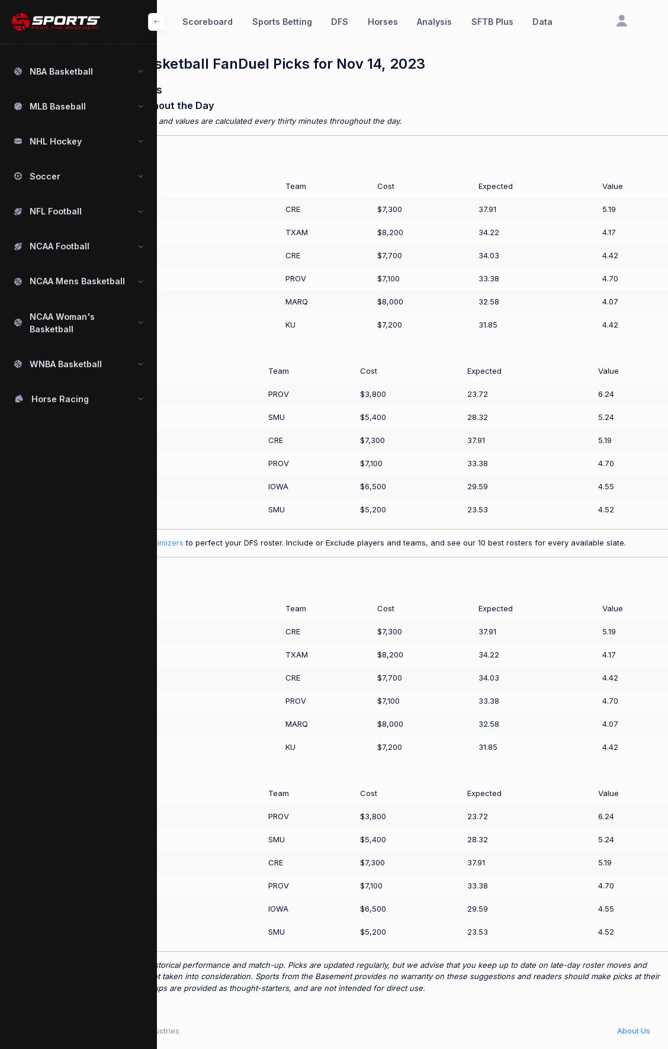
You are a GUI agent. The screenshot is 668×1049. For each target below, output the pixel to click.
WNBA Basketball (66, 364)
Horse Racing (60, 399)
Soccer (45, 176)
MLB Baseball (58, 106)
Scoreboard (207, 22)
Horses (383, 22)
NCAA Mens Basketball (77, 281)
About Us (633, 1030)
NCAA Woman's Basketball (62, 323)
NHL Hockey (56, 141)
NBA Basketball (61, 71)
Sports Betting (282, 22)
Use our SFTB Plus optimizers (211, 542)
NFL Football (56, 211)
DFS (339, 22)
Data (542, 22)
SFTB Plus (492, 22)
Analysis (434, 22)
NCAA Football (59, 246)
